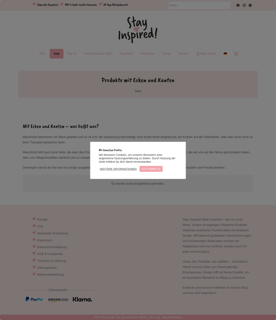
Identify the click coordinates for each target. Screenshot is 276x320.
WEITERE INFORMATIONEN (118, 169)
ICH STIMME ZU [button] (151, 168)
